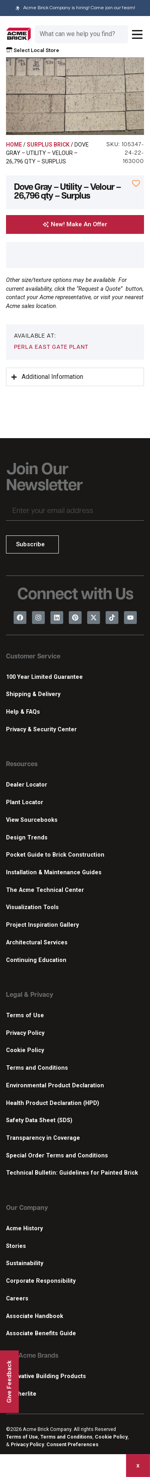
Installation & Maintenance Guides (54, 872)
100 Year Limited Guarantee (44, 677)
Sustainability (24, 1263)
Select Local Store (32, 50)
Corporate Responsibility (41, 1281)
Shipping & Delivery (33, 694)
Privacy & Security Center (41, 729)
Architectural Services (37, 942)
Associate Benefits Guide (41, 1333)
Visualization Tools (32, 907)
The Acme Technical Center (45, 890)
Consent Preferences (72, 1444)
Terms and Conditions (37, 1067)
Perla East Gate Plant (51, 347)
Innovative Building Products (46, 1376)
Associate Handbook (34, 1316)
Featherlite (21, 1393)
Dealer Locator (26, 784)
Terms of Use (25, 1015)
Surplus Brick (48, 144)
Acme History (24, 1228)
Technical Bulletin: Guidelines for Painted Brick (72, 1172)
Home (14, 144)
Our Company (27, 1208)
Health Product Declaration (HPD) (52, 1103)
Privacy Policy (25, 1033)
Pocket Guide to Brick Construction (55, 854)
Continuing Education (36, 960)
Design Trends (27, 837)
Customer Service (33, 657)
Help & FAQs (23, 711)
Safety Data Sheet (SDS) (39, 1120)
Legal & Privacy (29, 995)
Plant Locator (24, 802)
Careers (17, 1298)
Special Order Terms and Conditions (57, 1155)
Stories (16, 1246)
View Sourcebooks (32, 820)
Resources (22, 764)
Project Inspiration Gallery (42, 925)
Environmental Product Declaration (55, 1085)
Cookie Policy (25, 1050)
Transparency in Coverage (43, 1138)
